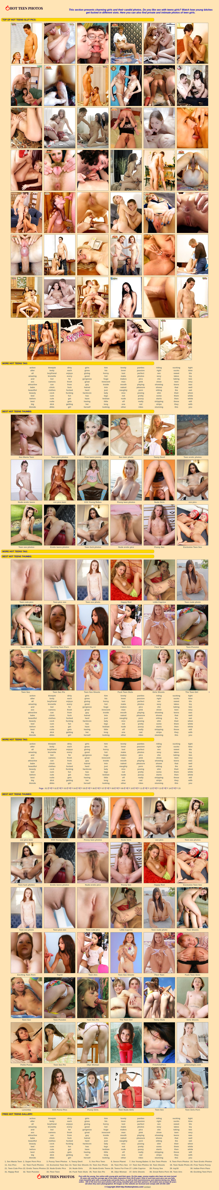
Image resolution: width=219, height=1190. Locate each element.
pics (141, 379)
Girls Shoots (158, 691)
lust (123, 373)
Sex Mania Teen (26, 456)
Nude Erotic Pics (58, 1168)
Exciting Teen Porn (59, 646)
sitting (159, 390)
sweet (176, 373)
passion (141, 370)
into (106, 387)
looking (106, 407)
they (176, 404)
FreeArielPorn (159, 1064)
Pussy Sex (159, 546)
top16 (176, 1168)
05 (84, 788)
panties (140, 367)
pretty (141, 396)
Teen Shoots (26, 646)
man (123, 382)
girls (87, 367)
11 (141, 788)
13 (160, 788)
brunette (52, 376)
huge (106, 379)
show (159, 382)
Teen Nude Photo (181, 1165)
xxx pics (192, 501)
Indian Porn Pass (202, 1168)
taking (176, 379)
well (190, 387)
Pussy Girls (93, 1109)
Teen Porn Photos (180, 1161)
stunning (159, 407)
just (106, 390)
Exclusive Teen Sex (192, 546)
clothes (52, 390)
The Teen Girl (191, 691)
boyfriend (52, 373)
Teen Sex (25, 691)
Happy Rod (126, 601)
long (106, 404)
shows (159, 387)
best (32, 401)
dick (52, 404)
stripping (159, 401)
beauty (32, 393)
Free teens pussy (93, 456)
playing (140, 384)
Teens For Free (121, 1168)
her (87, 404)
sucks (176, 370)
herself (87, 407)
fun (69, 396)
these (176, 401)
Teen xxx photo (93, 601)
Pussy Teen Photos (58, 1161)
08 (113, 788)
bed (32, 396)
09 (122, 788)
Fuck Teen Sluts (125, 691)
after (32, 370)
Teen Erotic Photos (203, 1161)
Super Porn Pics (33, 1161)
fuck (69, 387)
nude (123, 398)
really (140, 401)
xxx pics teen (59, 501)
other (123, 407)
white (190, 398)
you (190, 407)
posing (140, 393)
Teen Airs (126, 646)
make (123, 376)
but (51, 379)
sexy (159, 376)
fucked (69, 390)
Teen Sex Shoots (92, 691)
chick (52, 387)
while (190, 396)
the (176, 390)
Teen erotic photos (192, 456)
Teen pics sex (59, 601)
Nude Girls (159, 501)
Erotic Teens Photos (36, 1168)
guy (87, 384)
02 (56, 788)
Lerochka (26, 1109)
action (33, 367)
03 (65, 788)
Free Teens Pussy (202, 1165)
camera (52, 382)
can (52, 384)
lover (123, 370)
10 (132, 788)
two (190, 379)
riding (159, 367)
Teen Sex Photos (141, 1165)
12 (151, 788)
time (190, 370)
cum (52, 396)
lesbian (106, 398)
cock (52, 393)
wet (190, 390)
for (69, 379)
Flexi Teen (159, 646)
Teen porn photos (59, 456)
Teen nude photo (192, 601)
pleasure (141, 387)
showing (159, 384)
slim (159, 393)
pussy (141, 398)
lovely (123, 367)
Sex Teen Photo (159, 1161)
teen (176, 382)
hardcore (87, 393)
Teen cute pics (26, 601)
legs (106, 396)
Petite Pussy (26, 1064)
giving (87, 373)
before (32, 398)
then (176, 398)
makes (123, 379)
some (159, 396)
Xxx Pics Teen (98, 1161)
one (123, 404)
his (106, 370)
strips (159, 404)
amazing (33, 376)
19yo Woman (93, 1064)
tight (190, 367)
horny (106, 373)
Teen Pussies (192, 646)
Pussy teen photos (126, 501)
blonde (32, 407)
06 (94, 788)
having (87, 401)
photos (140, 376)
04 (75, 788)
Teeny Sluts (159, 1019)
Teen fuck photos (93, 546)
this (176, 407)
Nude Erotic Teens (101, 1168)
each (69, 370)
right (159, 370)
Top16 (93, 646)
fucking (69, 393)
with (190, 404)
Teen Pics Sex (121, 1165)
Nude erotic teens (26, 501)
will (190, 401)
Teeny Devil (159, 456)
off (123, 401)
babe (32, 387)
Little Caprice (159, 601)
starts (159, 398)
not (123, 396)
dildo (52, 407)
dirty (69, 367)
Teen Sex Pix (59, 691)
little (106, 401)
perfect (140, 373)
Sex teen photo (126, 456)
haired (87, 387)
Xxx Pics (12, 1165)
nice (123, 393)
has (87, 396)
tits (190, 373)
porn (140, 390)
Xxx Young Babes (140, 1161)
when (190, 393)
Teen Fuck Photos (35, 1165)
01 (46, 788)
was (190, 384)
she (159, 379)
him (106, 367)
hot (105, 376)
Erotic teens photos (59, 546)
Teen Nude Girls (126, 1109)
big (32, 404)
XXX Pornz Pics (59, 1109)
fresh (69, 382)
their (176, 393)
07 (103, 788)
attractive (32, 384)
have (87, 398)
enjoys (69, 373)
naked (123, 387)
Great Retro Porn (161, 1172)
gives (87, 370)
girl (69, 407)
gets (69, 401)
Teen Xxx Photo (100, 1165)
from (69, 384)
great (87, 382)
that (176, 387)
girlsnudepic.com (192, 1064)
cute (52, 398)
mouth (123, 384)
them (176, 396)
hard (87, 390)
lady (106, 393)
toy (190, 376)
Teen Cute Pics (15, 1168)
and (32, 379)
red (140, 404)
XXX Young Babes (93, 501)
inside (106, 384)
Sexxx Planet (119, 1161)
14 (170, 788)
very (190, 382)
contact (147, 1187)
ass (32, 382)
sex (159, 373)
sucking (176, 367)
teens (176, 384)
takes (176, 376)
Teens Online (126, 1064)
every (69, 376)
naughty (123, 390)
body (52, 370)
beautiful (32, 390)
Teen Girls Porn (192, 1109)
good (87, 376)
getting (69, 404)
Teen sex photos (26, 546)
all (32, 373)
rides (140, 407)
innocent (106, 382)
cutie (52, 401)
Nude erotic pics (126, 546)
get (69, 398)
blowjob (52, 367)
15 (179, 788)
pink (141, 382)
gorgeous (87, 379)
